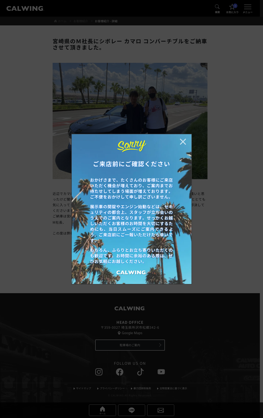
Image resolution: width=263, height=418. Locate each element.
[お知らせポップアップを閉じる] (183, 141)
